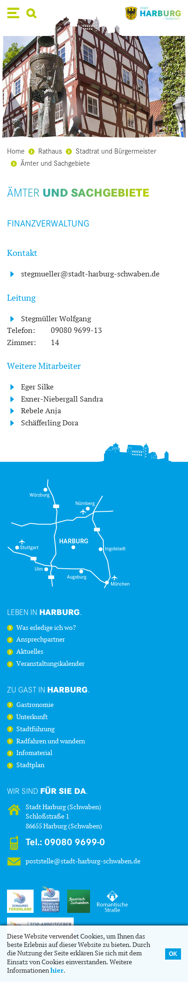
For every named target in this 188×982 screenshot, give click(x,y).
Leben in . (44, 612)
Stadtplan (30, 765)
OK (173, 954)
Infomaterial (34, 753)
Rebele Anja (41, 410)
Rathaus (45, 150)
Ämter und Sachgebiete (50, 163)
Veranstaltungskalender (50, 664)
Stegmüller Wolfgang (56, 318)
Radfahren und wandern (50, 741)
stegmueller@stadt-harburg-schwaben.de (90, 273)
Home (16, 150)
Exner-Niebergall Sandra (62, 399)
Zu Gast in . (48, 689)
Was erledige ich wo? (46, 628)
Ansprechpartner (40, 639)
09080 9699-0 (74, 842)
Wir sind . (47, 790)
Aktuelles (29, 652)
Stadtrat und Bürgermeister (111, 150)
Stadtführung (35, 729)
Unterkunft (32, 717)
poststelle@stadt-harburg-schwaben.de (83, 861)
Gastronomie (35, 705)
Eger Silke (37, 386)
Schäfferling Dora (49, 422)
